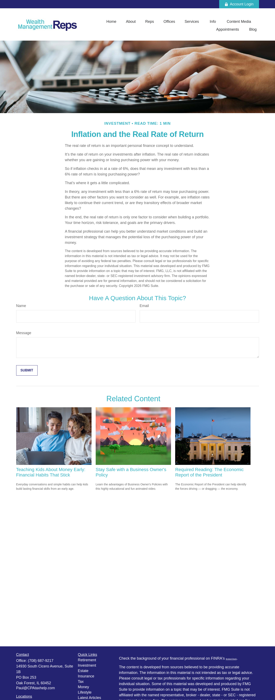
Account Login (239, 4)
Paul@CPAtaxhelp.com (35, 688)
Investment (87, 665)
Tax (81, 681)
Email (144, 306)
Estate (83, 671)
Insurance (86, 676)
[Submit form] (27, 370)
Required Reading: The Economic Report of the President (209, 472)
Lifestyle (85, 692)
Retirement (87, 660)
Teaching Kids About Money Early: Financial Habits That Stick (51, 472)
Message (23, 333)
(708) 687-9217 (40, 661)
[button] (111, 21)
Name (21, 306)
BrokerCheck (231, 659)
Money (83, 687)
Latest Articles (89, 698)
